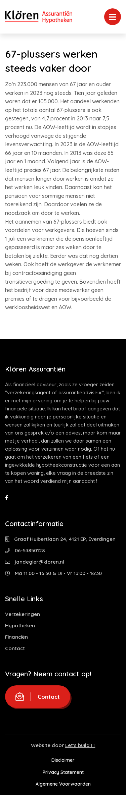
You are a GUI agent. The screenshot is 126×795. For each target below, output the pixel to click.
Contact (15, 648)
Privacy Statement (63, 772)
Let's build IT (80, 745)
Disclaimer (63, 760)
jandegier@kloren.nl (34, 562)
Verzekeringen (22, 614)
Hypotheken (20, 625)
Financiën (16, 637)
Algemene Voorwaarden (63, 784)
